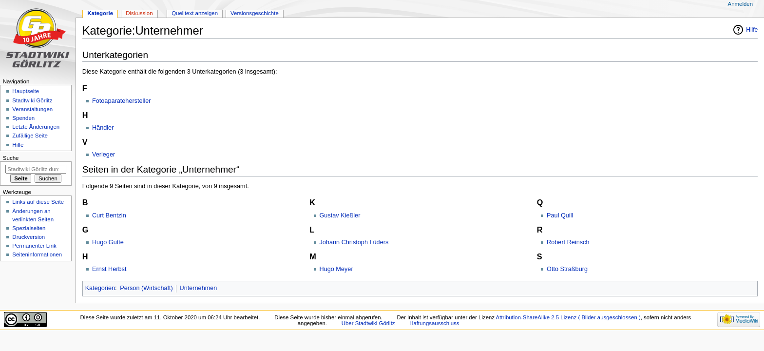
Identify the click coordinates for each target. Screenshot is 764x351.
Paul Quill (560, 215)
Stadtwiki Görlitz (32, 100)
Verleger (103, 154)
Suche (11, 158)
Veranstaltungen (32, 109)
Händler (103, 127)
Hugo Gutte (108, 242)
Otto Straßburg (567, 269)
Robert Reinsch (568, 242)
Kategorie (100, 13)
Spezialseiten (28, 228)
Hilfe (752, 29)
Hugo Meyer (336, 269)
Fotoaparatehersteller (121, 101)
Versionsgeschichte (254, 13)
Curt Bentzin (109, 215)
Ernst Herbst (109, 269)
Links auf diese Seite (38, 202)
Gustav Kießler (340, 215)
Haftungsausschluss (434, 323)
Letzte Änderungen (35, 127)
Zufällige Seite (30, 135)
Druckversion (28, 237)
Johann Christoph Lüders (354, 242)
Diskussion (139, 13)
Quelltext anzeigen (195, 13)
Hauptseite (25, 91)
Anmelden (740, 4)
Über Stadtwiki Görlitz (368, 323)
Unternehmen (198, 288)
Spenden (23, 118)
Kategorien (100, 288)
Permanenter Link (34, 246)
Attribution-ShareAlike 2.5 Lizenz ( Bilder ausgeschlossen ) (568, 317)
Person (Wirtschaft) (146, 288)
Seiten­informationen (37, 254)
